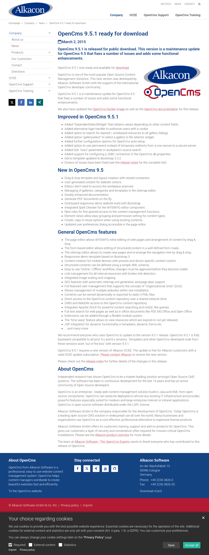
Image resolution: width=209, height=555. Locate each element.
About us (17, 39)
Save (171, 545)
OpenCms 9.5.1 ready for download (67, 23)
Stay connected (87, 460)
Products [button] (17, 52)
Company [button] (116, 15)
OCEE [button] (133, 15)
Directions (18, 71)
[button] (12, 102)
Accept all (191, 545)
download (122, 67)
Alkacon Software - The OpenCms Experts (102, 441)
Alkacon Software (154, 460)
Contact (16, 65)
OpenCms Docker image (109, 109)
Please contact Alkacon (116, 354)
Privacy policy (27, 549)
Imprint (12, 549)
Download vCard (151, 491)
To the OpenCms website (25, 491)
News (42, 23)
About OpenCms (22, 460)
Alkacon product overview (112, 435)
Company (29, 23)
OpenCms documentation (161, 109)
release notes (129, 162)
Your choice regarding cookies (41, 519)
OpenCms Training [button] (187, 15)
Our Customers (21, 59)
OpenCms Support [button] (156, 15)
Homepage (14, 23)
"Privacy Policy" (93, 537)
